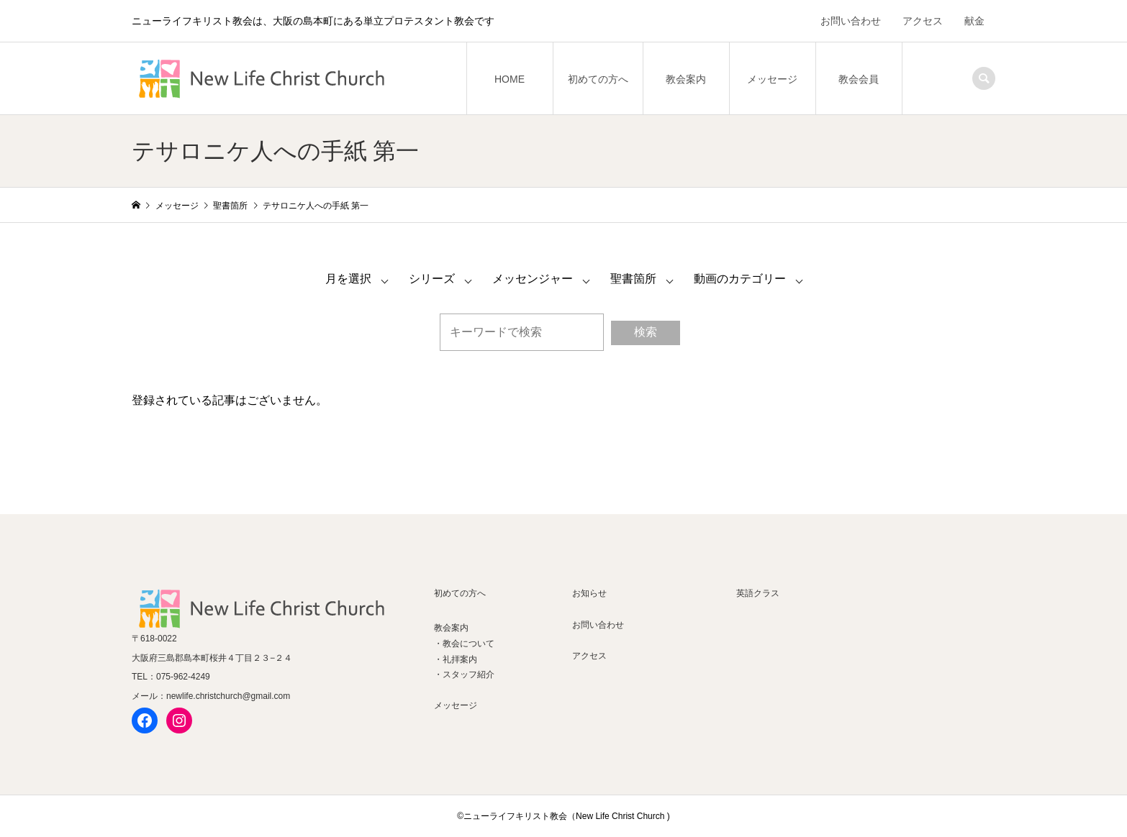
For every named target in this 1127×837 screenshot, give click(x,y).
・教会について (464, 644)
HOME (509, 79)
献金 (974, 21)
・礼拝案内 (455, 659)
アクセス (922, 21)
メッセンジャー (532, 279)
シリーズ (432, 279)
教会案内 (686, 79)
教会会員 (858, 79)
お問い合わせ (850, 21)
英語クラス (757, 593)
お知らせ (589, 593)
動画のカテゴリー (740, 279)
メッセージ (772, 79)
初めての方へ (598, 79)
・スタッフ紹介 (464, 674)
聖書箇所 (633, 279)
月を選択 (348, 279)
